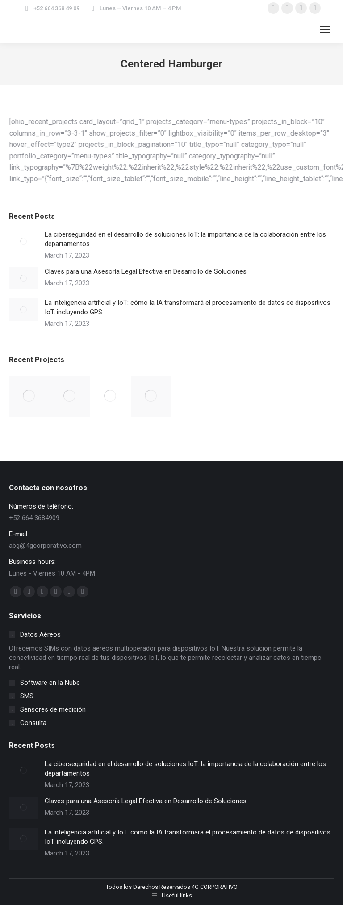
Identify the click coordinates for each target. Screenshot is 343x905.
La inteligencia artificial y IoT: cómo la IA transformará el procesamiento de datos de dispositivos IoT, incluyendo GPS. (187, 307)
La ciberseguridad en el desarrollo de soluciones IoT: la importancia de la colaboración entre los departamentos (185, 239)
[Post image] (23, 241)
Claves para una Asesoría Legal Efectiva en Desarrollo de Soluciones (146, 271)
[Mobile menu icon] (325, 29)
